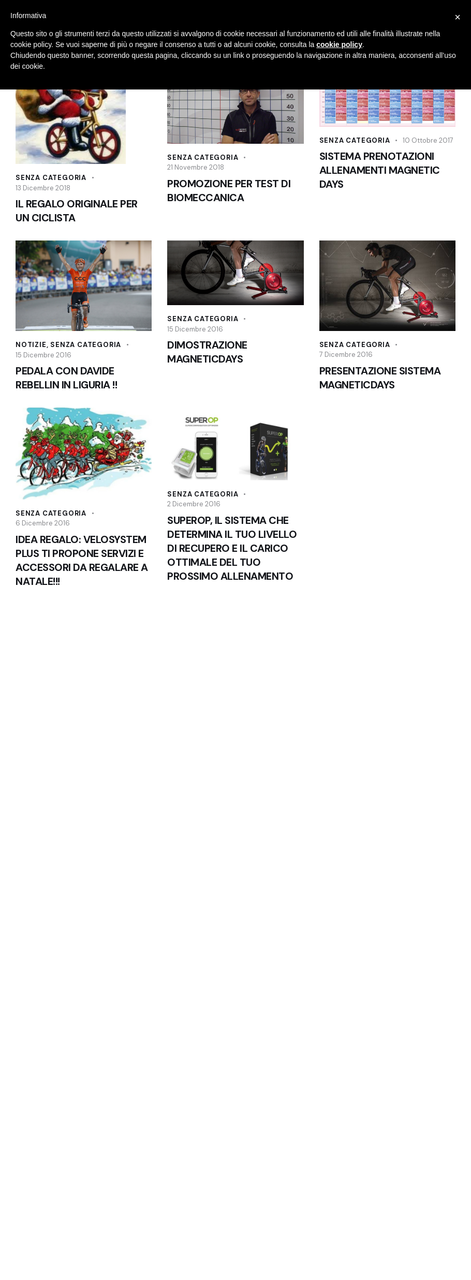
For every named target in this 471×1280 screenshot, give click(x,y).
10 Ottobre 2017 (428, 140)
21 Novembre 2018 (195, 167)
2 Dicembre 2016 (193, 504)
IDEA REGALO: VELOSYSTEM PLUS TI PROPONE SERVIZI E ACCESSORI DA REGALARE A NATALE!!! (82, 560)
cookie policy (339, 44)
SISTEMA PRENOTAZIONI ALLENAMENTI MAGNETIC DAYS (379, 170)
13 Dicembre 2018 (43, 188)
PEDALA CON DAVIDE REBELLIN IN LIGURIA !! (66, 377)
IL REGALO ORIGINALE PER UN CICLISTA (77, 210)
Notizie (31, 344)
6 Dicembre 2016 (43, 523)
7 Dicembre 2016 (346, 354)
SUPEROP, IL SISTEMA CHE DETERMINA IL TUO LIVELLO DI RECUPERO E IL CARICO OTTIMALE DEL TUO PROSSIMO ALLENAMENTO (232, 548)
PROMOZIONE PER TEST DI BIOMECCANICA (228, 190)
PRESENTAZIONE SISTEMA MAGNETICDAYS (380, 377)
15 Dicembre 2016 (43, 355)
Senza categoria (51, 177)
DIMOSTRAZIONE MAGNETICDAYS (207, 352)
